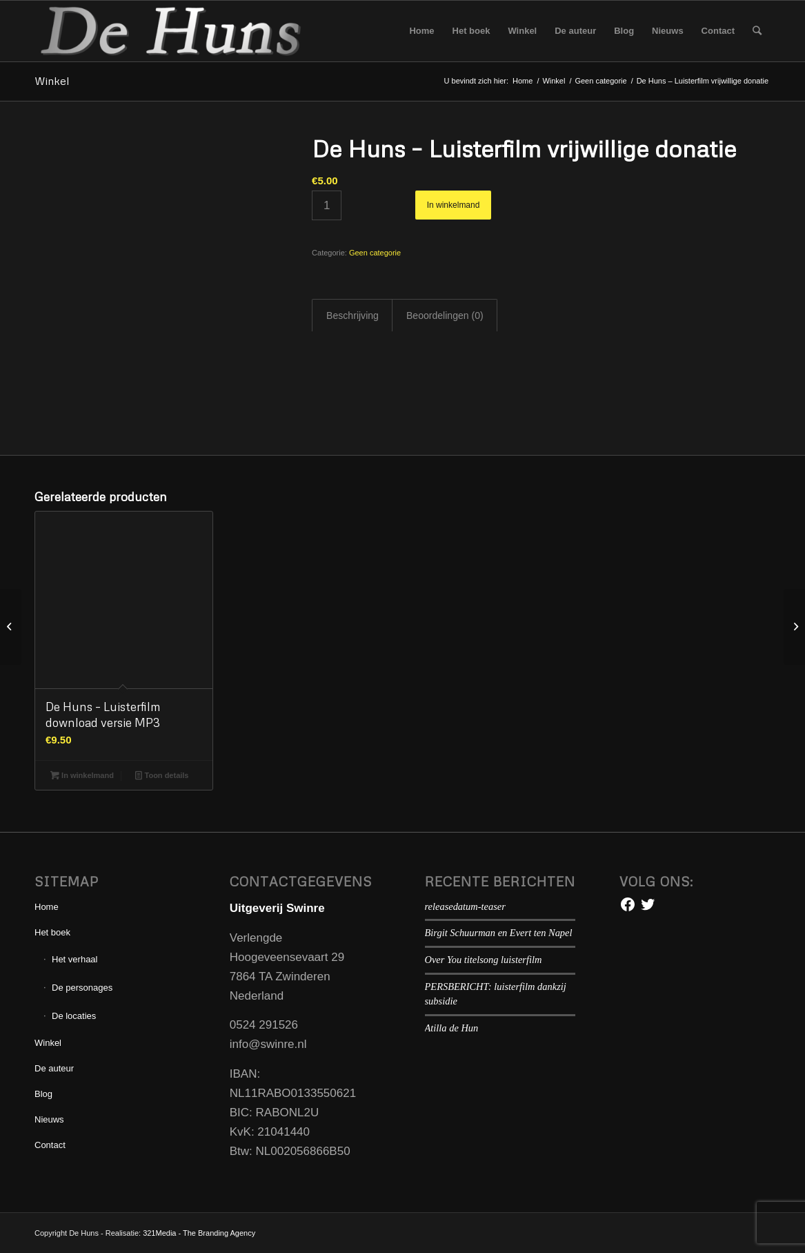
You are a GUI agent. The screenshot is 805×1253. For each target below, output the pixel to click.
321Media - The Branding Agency (199, 1233)
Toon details (161, 775)
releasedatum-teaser (465, 906)
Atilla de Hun (452, 1027)
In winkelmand (453, 205)
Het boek (52, 932)
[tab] (352, 315)
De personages (82, 987)
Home (46, 907)
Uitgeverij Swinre (277, 908)
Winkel (51, 81)
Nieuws (49, 1119)
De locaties (74, 1016)
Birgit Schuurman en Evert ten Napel (499, 932)
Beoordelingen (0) (445, 315)
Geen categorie (375, 253)
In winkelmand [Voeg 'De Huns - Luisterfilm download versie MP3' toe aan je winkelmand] (82, 775)
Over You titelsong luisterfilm (483, 959)
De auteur (54, 1068)
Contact (50, 1145)
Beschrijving (352, 315)
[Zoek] (757, 31)
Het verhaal (74, 959)
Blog (43, 1094)
